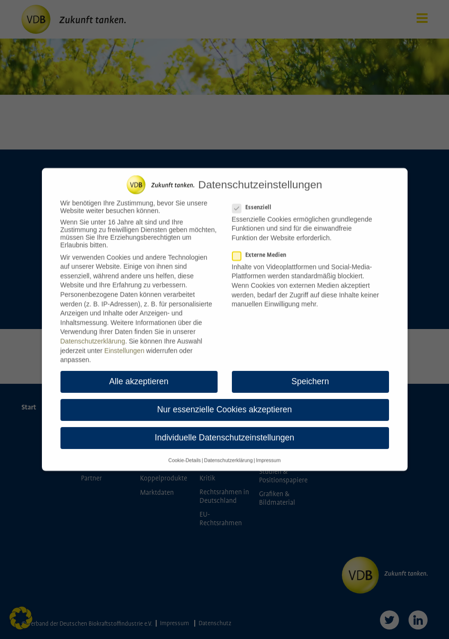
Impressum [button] (268, 455)
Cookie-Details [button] (185, 455)
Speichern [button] (310, 376)
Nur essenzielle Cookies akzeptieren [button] (224, 404)
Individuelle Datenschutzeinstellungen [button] (224, 433)
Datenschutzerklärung (92, 335)
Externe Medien (262, 249)
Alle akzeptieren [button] (139, 376)
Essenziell (255, 202)
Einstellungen (124, 345)
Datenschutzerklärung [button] (228, 455)
